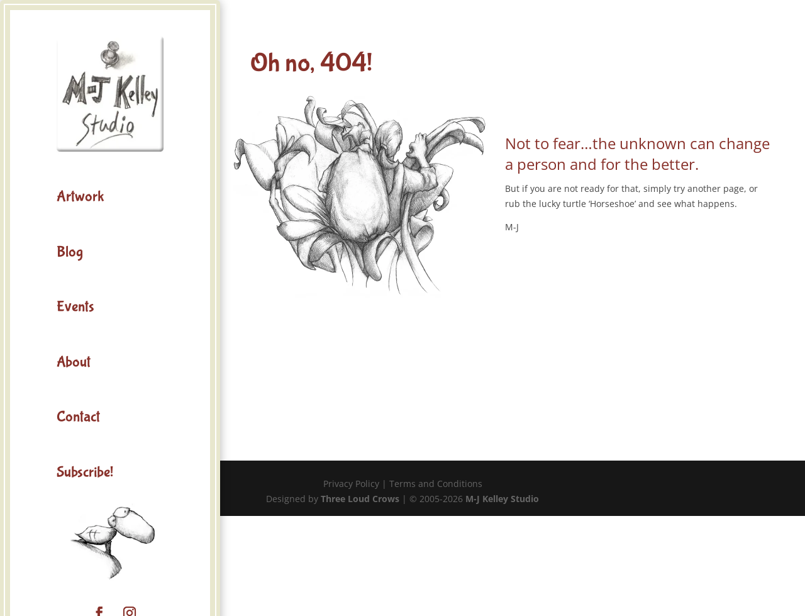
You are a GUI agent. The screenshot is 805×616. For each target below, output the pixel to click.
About (74, 362)
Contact (78, 416)
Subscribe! (85, 472)
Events (75, 306)
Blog (70, 252)
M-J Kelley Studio (502, 499)
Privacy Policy (351, 484)
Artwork (80, 196)
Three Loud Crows (360, 499)
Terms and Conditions (435, 484)
